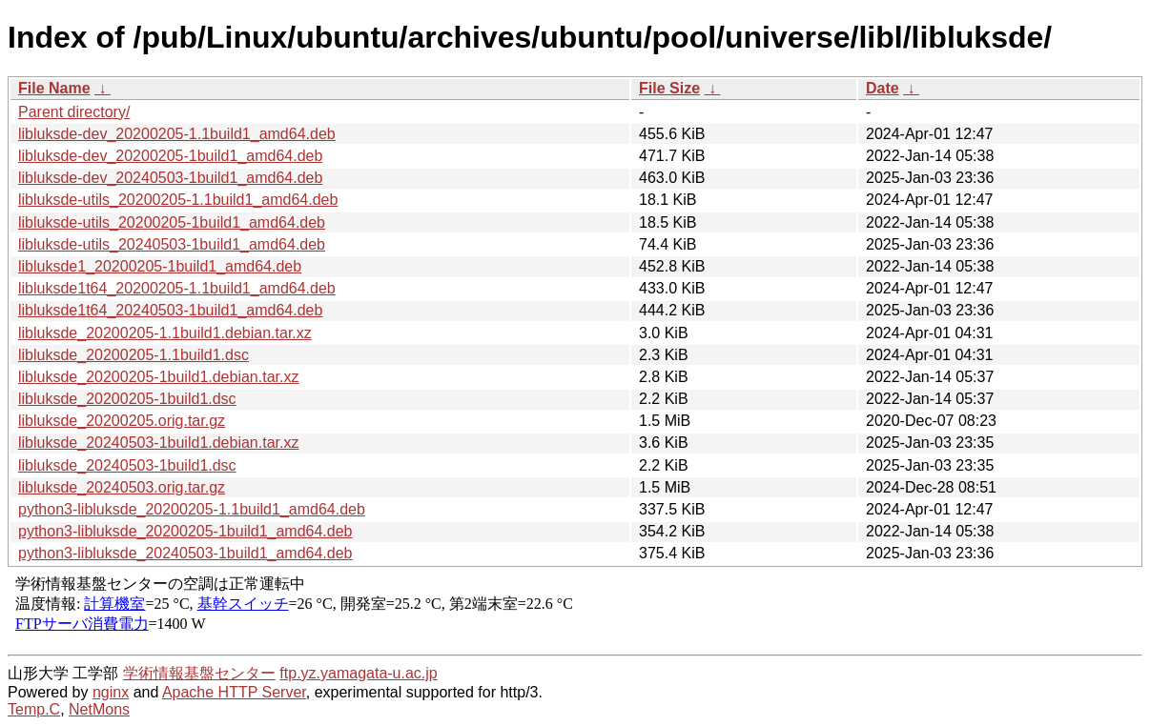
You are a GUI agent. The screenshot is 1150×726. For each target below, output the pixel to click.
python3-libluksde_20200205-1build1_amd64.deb (185, 531)
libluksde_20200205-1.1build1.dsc (133, 355)
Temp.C (34, 709)
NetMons (99, 709)
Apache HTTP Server (234, 692)
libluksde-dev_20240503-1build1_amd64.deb (170, 178)
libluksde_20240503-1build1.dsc (127, 465)
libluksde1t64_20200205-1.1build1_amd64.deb (177, 288)
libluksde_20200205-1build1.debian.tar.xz (158, 377)
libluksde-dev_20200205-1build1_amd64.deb (170, 156)
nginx (110, 692)
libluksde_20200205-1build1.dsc (127, 399)
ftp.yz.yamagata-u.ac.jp (358, 673)
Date (882, 88)
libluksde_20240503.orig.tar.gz (121, 487)
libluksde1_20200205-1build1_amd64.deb (159, 266)
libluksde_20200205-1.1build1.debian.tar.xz (165, 333)
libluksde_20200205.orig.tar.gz (121, 421)
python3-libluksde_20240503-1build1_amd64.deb (185, 553)
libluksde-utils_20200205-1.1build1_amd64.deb (178, 200)
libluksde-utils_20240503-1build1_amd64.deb (171, 244)
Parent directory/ (74, 112)
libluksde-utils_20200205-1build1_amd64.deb (171, 222)
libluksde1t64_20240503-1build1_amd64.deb (170, 310)
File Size (669, 88)
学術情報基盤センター (199, 673)
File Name (54, 88)
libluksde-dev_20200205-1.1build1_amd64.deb (177, 134)
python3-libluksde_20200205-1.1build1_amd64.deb (191, 509)
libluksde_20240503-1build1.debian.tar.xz (158, 442)
